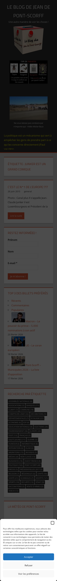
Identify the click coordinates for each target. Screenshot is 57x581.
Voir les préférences (28, 573)
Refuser (29, 565)
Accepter (28, 556)
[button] (52, 522)
